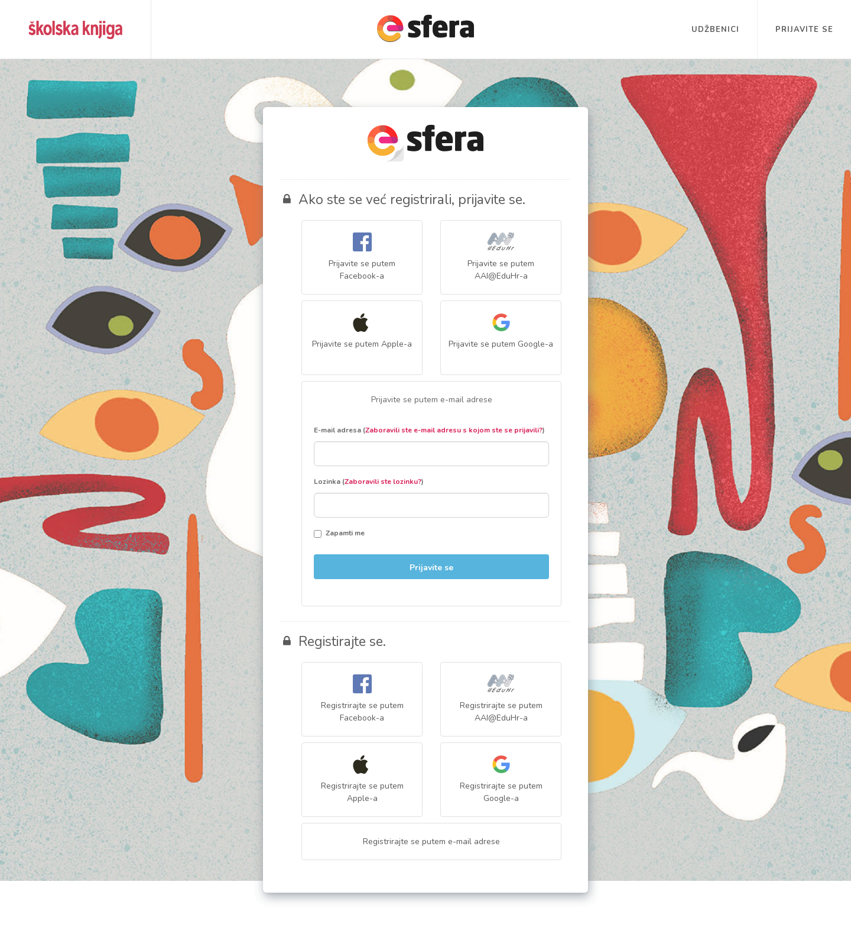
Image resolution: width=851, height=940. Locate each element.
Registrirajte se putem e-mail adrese (431, 841)
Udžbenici (715, 29)
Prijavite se (804, 29)
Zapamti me (339, 533)
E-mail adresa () (429, 430)
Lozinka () (369, 481)
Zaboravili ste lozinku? (383, 481)
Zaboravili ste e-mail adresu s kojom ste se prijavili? (454, 430)
